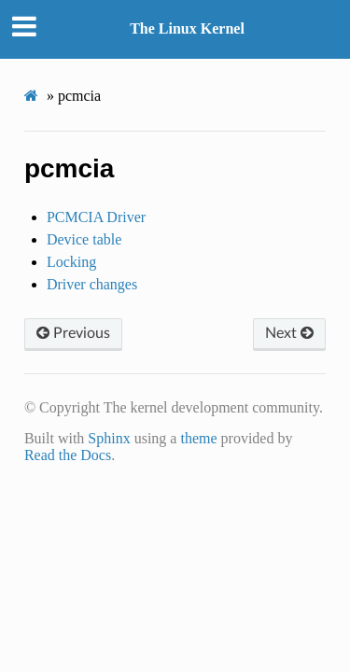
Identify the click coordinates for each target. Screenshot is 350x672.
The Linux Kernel (187, 28)
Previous (73, 333)
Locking (71, 262)
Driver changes (92, 284)
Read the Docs (67, 455)
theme (198, 438)
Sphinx (109, 438)
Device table (84, 239)
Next (289, 333)
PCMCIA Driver (96, 217)
